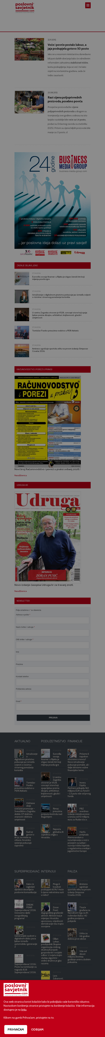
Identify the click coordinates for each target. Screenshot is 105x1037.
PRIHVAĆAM (16, 1029)
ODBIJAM (37, 1029)
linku (23, 1009)
